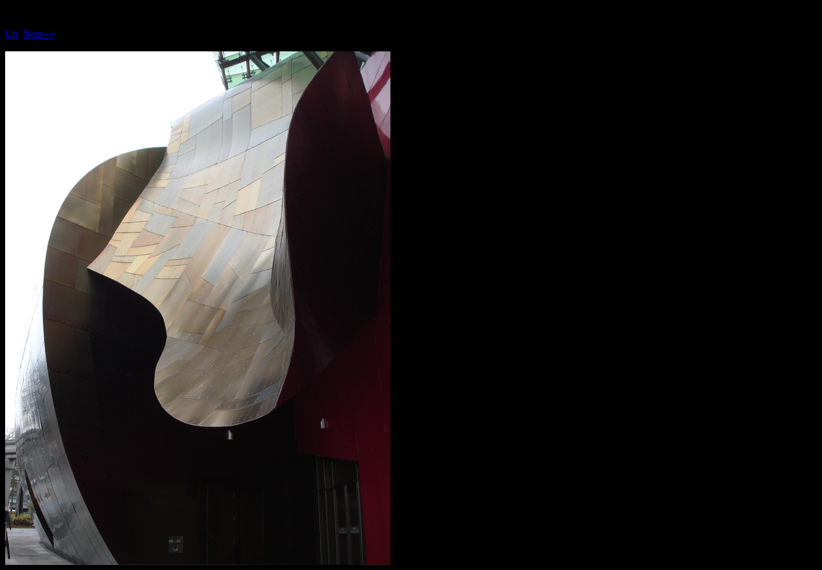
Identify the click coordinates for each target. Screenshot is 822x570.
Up (11, 33)
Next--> (39, 33)
